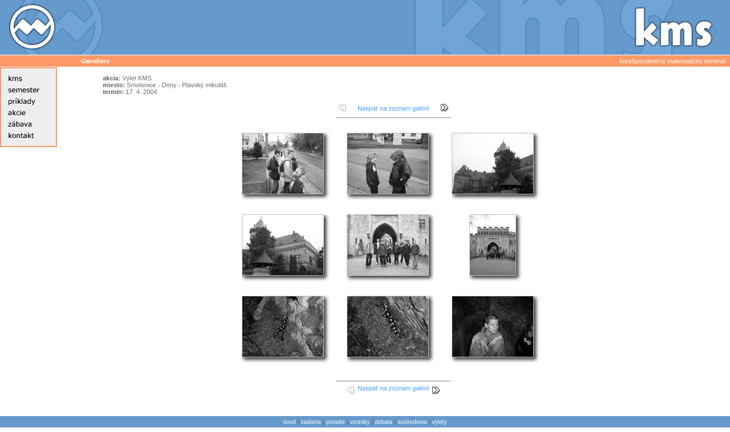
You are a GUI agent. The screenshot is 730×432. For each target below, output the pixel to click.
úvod (289, 422)
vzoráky (360, 422)
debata (383, 422)
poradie (335, 422)
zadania (311, 422)
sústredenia (412, 422)
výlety (439, 422)
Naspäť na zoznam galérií (393, 108)
